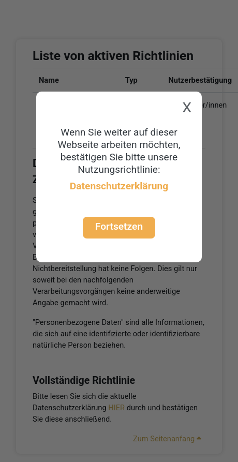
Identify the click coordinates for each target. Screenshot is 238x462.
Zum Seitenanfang (167, 438)
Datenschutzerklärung (119, 186)
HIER (116, 407)
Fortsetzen (119, 226)
